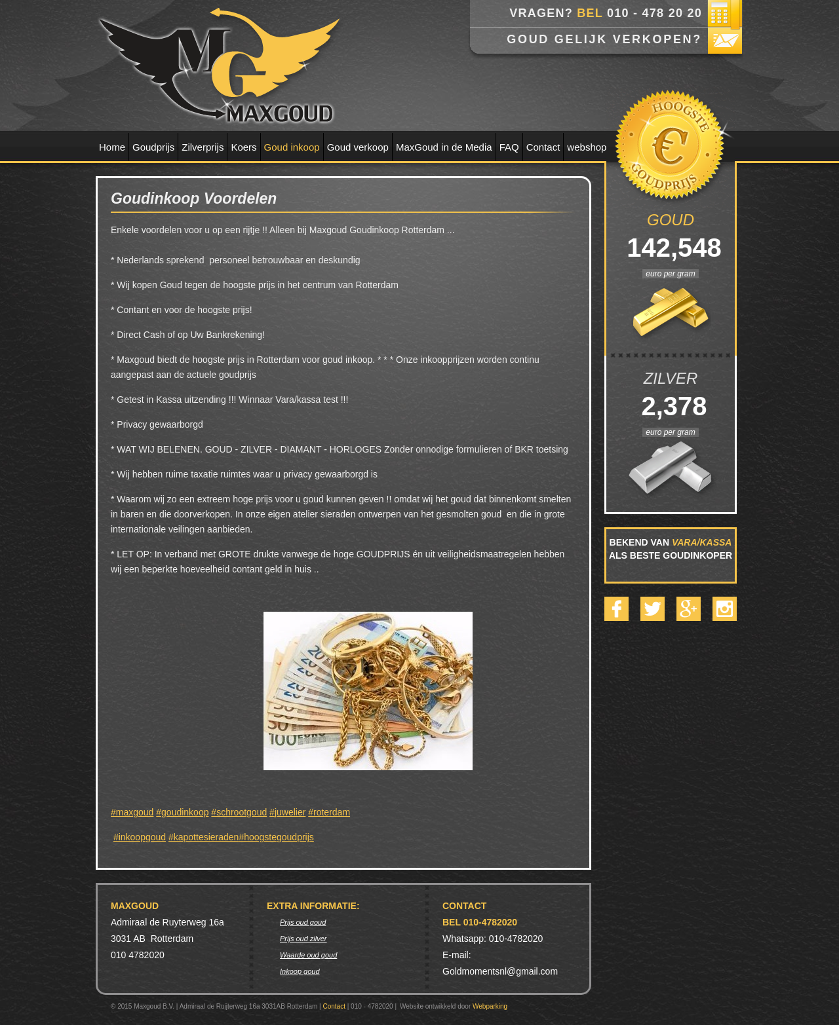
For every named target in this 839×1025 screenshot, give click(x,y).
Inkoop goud (300, 971)
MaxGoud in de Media (444, 147)
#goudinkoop (182, 812)
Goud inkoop (292, 147)
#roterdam (329, 812)
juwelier (290, 812)
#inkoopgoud (139, 837)
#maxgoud (132, 812)
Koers (243, 147)
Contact (543, 147)
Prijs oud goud (303, 922)
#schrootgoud (239, 812)
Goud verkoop (358, 147)
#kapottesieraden (203, 837)
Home (112, 147)
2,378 (670, 406)
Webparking (490, 1006)
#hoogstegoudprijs (276, 837)
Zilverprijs (203, 147)
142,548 (670, 247)
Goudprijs (153, 147)
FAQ (509, 147)
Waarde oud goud (308, 955)
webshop (586, 147)
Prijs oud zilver (303, 938)
